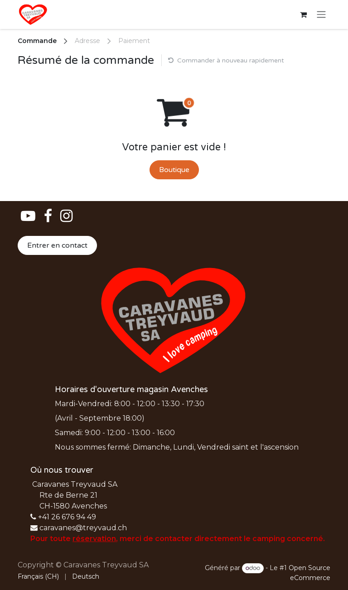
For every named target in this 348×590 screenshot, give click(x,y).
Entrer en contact (57, 245)
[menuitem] (38, 577)
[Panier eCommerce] (303, 14)
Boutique (174, 169)
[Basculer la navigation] (321, 14)
